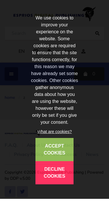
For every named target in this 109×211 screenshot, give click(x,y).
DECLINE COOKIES (54, 173)
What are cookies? (54, 131)
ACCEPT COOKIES (54, 149)
